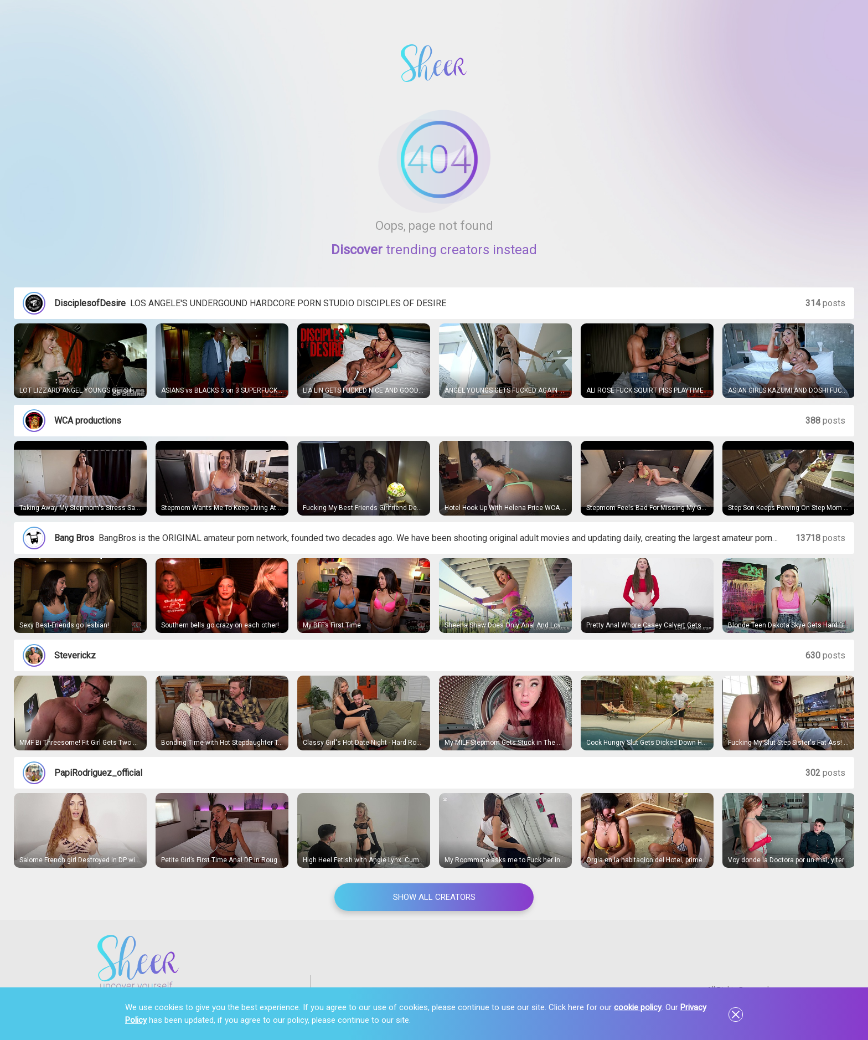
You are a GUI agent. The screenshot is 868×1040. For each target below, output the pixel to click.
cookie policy (638, 1007)
